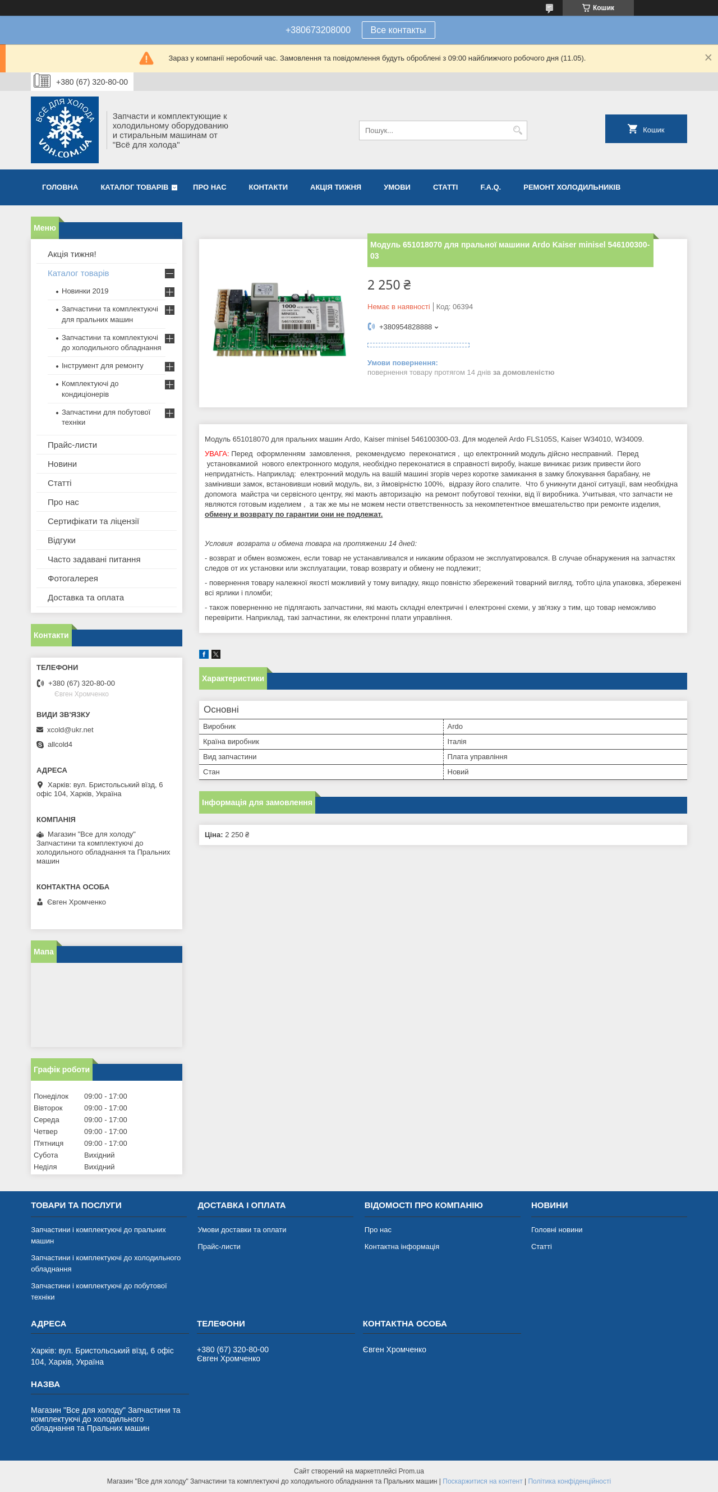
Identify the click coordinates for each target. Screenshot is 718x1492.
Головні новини (557, 1229)
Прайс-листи (72, 444)
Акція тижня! (72, 254)
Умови (397, 187)
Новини (62, 464)
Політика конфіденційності (569, 1481)
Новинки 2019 (85, 291)
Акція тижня (335, 187)
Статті (445, 187)
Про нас (209, 187)
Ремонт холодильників (571, 187)
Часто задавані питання (94, 559)
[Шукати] (517, 130)
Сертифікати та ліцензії (93, 521)
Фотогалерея (73, 578)
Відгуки (62, 540)
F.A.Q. (490, 187)
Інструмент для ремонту (103, 365)
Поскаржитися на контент (482, 1481)
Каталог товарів (134, 187)
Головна (60, 187)
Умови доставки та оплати (241, 1229)
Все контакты (398, 30)
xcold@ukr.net (70, 730)
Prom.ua (411, 1471)
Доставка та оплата (86, 597)
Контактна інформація (402, 1246)
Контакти (268, 187)
